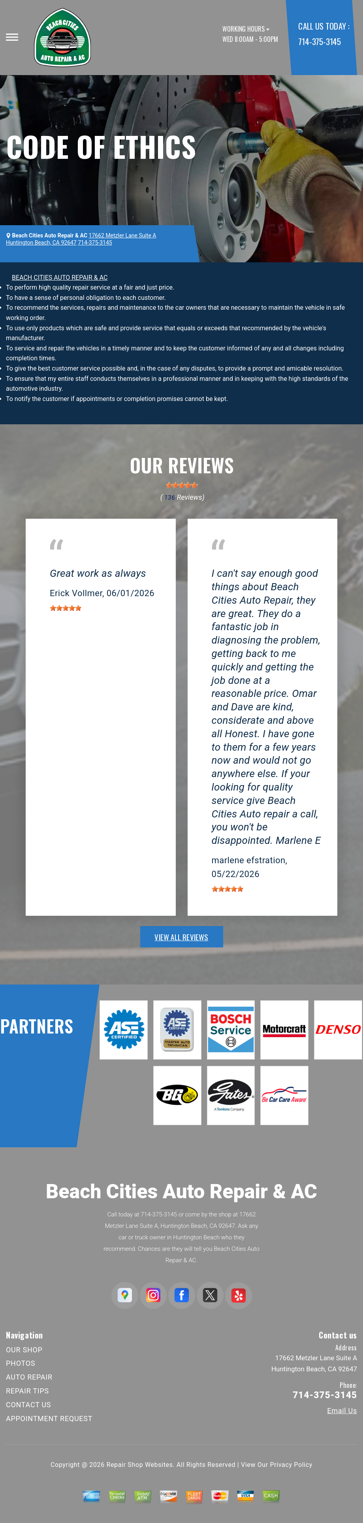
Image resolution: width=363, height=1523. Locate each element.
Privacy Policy (291, 1464)
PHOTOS (20, 1363)
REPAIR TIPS (27, 1391)
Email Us (342, 1410)
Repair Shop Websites (140, 1464)
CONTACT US (28, 1405)
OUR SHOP (24, 1350)
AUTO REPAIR (29, 1377)
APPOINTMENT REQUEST (49, 1418)
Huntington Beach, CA (80, 562)
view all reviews (181, 936)
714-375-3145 (319, 41)
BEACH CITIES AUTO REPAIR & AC (59, 277)
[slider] (181, 485)
